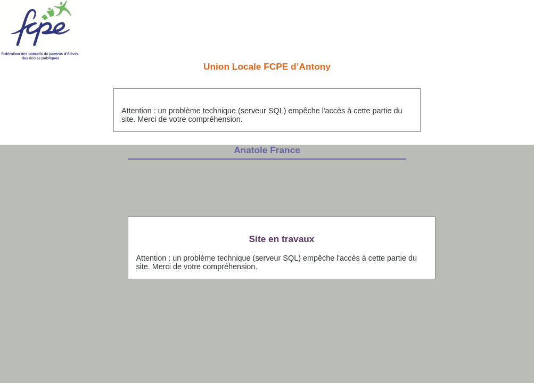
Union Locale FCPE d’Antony (267, 66)
